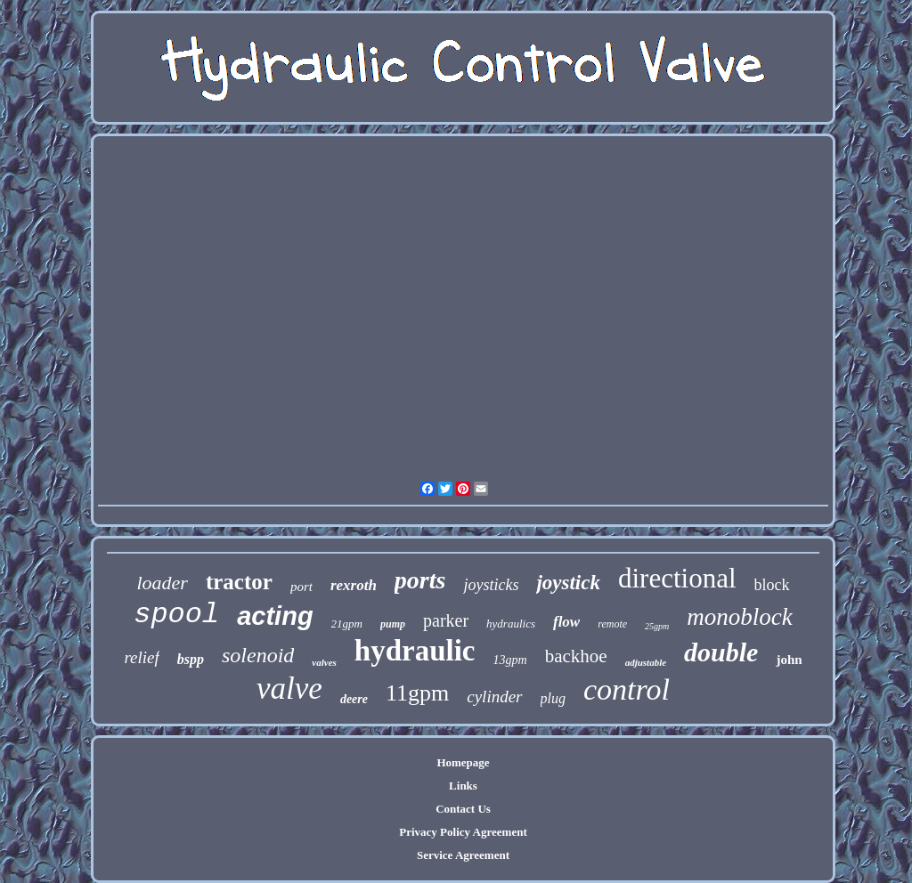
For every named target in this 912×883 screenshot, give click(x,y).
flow (566, 621)
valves (324, 662)
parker (445, 620)
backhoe (576, 656)
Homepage (462, 762)
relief (141, 657)
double (721, 652)
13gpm (510, 660)
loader (161, 582)
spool (176, 614)
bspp (190, 659)
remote (612, 624)
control (626, 689)
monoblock (739, 617)
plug (553, 698)
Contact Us (463, 808)
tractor (239, 582)
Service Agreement (463, 855)
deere (354, 699)
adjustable (645, 662)
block (772, 585)
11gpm (417, 693)
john (789, 659)
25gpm (657, 626)
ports (420, 580)
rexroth (353, 585)
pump (392, 624)
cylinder (494, 696)
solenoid (258, 655)
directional (677, 578)
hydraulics (510, 623)
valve (289, 688)
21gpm (346, 623)
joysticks (490, 585)
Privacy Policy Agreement (462, 831)
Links (463, 785)
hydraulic (415, 651)
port (301, 586)
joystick (568, 582)
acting (275, 616)
